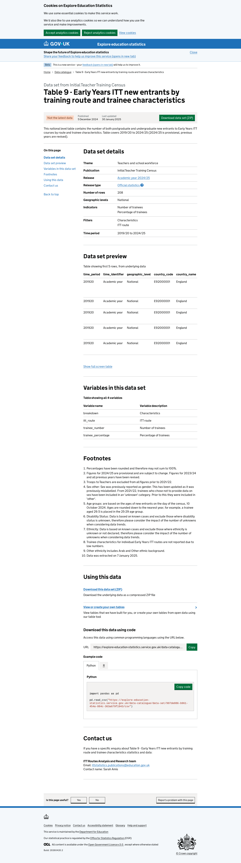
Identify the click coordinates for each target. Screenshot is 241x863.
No (100, 800)
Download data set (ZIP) (177, 118)
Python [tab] (91, 665)
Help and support (137, 825)
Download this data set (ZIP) (102, 589)
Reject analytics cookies (100, 33)
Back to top (51, 194)
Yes (82, 800)
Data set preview (55, 163)
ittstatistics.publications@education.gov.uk (121, 765)
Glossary (120, 825)
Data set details (54, 157)
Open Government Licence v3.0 (106, 844)
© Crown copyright (186, 853)
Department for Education (93, 831)
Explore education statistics (121, 44)
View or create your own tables (104, 607)
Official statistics (130, 185)
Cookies (48, 825)
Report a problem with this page (175, 800)
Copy (192, 647)
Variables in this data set (60, 169)
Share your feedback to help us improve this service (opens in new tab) (90, 56)
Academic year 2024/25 (133, 178)
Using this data (53, 180)
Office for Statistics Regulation (107, 838)
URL (86, 647)
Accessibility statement (100, 825)
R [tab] (104, 665)
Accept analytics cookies (62, 33)
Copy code (183, 687)
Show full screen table (97, 366)
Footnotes (50, 174)
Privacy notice (63, 825)
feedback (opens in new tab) (97, 64)
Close (193, 52)
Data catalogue (63, 72)
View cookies (127, 33)
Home (47, 72)
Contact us (51, 185)
